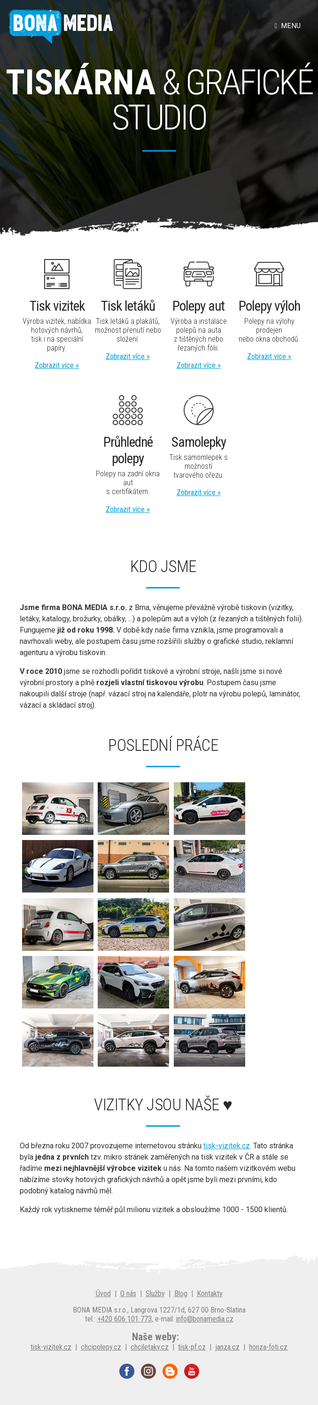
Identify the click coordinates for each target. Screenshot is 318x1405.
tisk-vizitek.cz (226, 1145)
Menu (288, 26)
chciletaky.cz (150, 1347)
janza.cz (227, 1347)
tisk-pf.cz (192, 1347)
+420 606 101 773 (124, 1318)
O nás (128, 1293)
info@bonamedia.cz (204, 1318)
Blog (180, 1293)
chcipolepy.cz (101, 1347)
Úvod (103, 1293)
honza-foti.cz (268, 1347)
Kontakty (210, 1293)
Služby (155, 1293)
